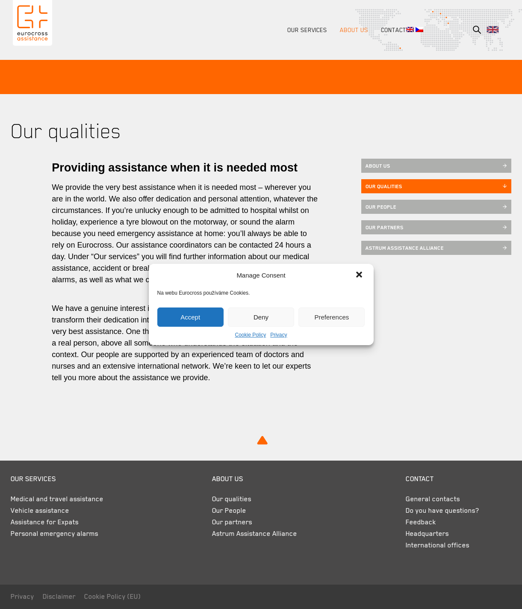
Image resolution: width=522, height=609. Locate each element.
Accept (190, 317)
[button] (360, 275)
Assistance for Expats (47, 522)
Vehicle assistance (42, 510)
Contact (391, 30)
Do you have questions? (438, 510)
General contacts (429, 499)
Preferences (331, 317)
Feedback (417, 522)
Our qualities (435, 186)
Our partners (435, 228)
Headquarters (423, 534)
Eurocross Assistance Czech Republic (33, 25)
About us (352, 30)
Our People (435, 207)
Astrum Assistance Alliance (435, 248)
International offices (434, 545)
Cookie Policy (250, 335)
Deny (261, 317)
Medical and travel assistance (59, 499)
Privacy (278, 335)
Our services (305, 30)
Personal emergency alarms (56, 534)
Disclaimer (61, 596)
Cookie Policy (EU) (114, 596)
